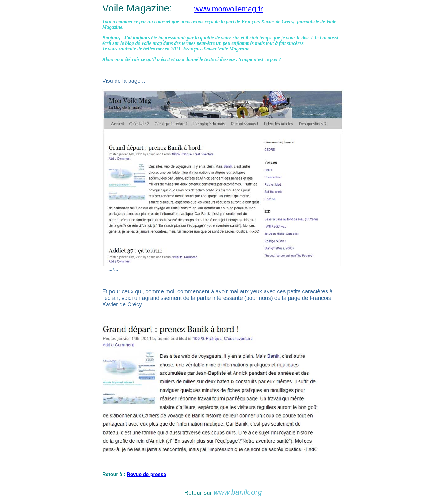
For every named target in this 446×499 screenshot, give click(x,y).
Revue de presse (146, 474)
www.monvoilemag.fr (228, 9)
